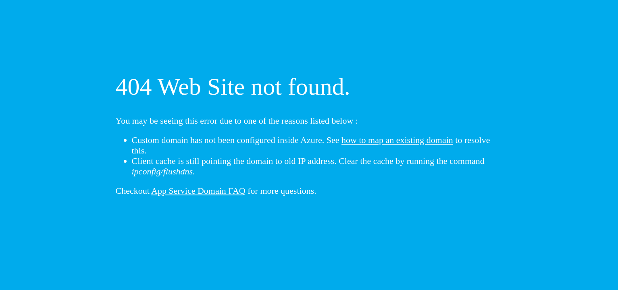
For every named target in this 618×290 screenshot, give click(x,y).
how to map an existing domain (397, 140)
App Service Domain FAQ (198, 191)
